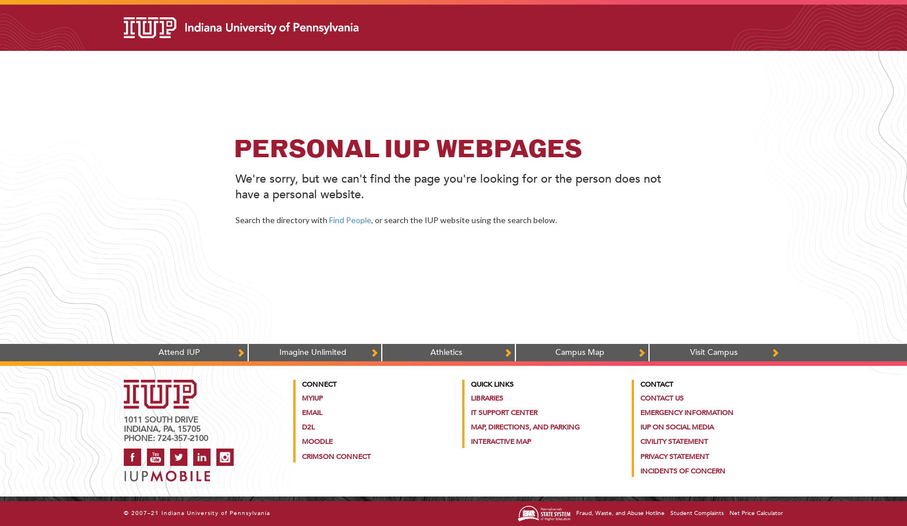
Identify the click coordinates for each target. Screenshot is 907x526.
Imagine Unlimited (312, 352)
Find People (350, 220)
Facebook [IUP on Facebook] (132, 457)
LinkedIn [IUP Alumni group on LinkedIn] (202, 457)
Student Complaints (697, 513)
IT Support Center (504, 412)
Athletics (446, 352)
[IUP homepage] (160, 385)
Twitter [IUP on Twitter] (178, 457)
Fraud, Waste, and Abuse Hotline (620, 513)
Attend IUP (179, 352)
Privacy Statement (674, 456)
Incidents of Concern (682, 471)
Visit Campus (714, 352)
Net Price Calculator (756, 513)
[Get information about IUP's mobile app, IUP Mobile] (171, 472)
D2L (308, 427)
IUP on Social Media (677, 427)
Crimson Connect (336, 456)
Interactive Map (501, 441)
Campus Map (579, 352)
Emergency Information (686, 412)
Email (312, 412)
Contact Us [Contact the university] (662, 398)
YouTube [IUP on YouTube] (155, 457)
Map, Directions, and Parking (525, 427)
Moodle (317, 441)
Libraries (487, 398)
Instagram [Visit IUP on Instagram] (225, 457)
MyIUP (312, 398)
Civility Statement (674, 441)
